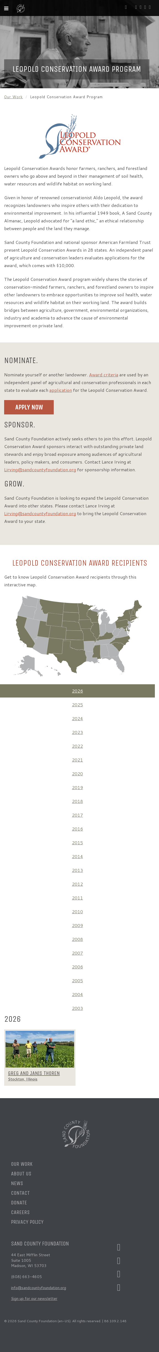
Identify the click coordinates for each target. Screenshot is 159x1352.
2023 (77, 732)
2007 (77, 953)
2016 (77, 829)
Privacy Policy (27, 1222)
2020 (77, 773)
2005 (77, 980)
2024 (77, 718)
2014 (77, 856)
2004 (77, 994)
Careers (20, 1212)
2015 (77, 842)
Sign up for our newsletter (34, 1298)
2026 (77, 691)
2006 (77, 967)
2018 (77, 801)
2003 (77, 1008)
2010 (77, 911)
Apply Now (29, 407)
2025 (77, 704)
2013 (77, 870)
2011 (77, 898)
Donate (19, 1202)
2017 (77, 815)
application (60, 390)
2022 (77, 746)
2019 (77, 787)
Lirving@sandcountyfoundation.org (40, 469)
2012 (77, 884)
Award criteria (103, 374)
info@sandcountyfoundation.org (38, 1287)
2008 (77, 939)
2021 (77, 760)
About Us (21, 1173)
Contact (20, 1193)
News (17, 1183)
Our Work (13, 96)
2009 (77, 925)
